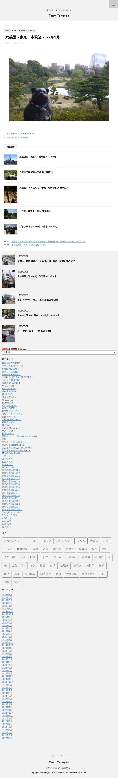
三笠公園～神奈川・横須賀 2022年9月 (37, 157)
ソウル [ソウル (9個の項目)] (81, 541)
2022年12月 (7, 710)
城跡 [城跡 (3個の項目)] (94, 549)
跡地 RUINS (8, 422)
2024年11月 (7, 645)
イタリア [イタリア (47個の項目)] (46, 541)
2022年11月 (7, 713)
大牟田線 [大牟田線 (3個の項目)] (9, 557)
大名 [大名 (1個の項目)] (105, 549)
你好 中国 (6, 521)
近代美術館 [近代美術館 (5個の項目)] (88, 574)
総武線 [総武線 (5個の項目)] (77, 565)
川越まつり (7, 464)
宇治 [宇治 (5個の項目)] (22, 557)
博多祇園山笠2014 (11, 484)
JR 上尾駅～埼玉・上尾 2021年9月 (34, 331)
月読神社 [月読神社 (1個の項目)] (71, 557)
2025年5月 (7, 628)
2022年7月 (7, 724)
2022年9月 (7, 718)
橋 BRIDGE (7, 403)
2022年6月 (7, 727)
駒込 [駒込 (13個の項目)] (17, 582)
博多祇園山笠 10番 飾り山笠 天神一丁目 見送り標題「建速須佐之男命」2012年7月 (48, 241)
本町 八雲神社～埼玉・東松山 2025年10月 (37, 300)
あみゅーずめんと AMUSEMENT (18, 448)
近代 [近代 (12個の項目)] (58, 574)
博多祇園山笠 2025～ (12, 509)
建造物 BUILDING (10, 411)
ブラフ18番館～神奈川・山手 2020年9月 (38, 226)
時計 (4, 439)
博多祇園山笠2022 (11, 501)
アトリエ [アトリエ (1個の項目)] (30, 541)
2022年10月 (7, 715)
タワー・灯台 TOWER (12, 414)
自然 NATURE (9, 417)
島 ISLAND (7, 394)
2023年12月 (7, 676)
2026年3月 (7, 600)
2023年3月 (7, 701)
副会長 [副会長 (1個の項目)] (57, 549)
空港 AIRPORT (9, 388)
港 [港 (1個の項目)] (23, 565)
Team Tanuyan (59, 15)
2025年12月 (7, 609)
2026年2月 (7, 603)
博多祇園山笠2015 (11, 487)
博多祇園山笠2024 (11, 507)
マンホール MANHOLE (13, 442)
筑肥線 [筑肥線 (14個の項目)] (64, 565)
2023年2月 (7, 704)
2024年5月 (7, 662)
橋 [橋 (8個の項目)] (109, 557)
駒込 (12, 138)
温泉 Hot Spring (9, 405)
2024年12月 (7, 642)
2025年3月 (7, 634)
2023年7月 (7, 690)
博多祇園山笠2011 (11, 476)
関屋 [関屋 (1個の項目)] (7, 582)
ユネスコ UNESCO (11, 380)
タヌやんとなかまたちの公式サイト (59, 768)
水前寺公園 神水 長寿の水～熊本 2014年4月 (38, 315)
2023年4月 (7, 699)
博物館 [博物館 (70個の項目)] (70, 549)
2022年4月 (7, 732)
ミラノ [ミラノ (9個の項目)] (8, 549)
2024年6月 (7, 659)
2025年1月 (7, 640)
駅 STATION (8, 386)
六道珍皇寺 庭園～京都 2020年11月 (36, 172)
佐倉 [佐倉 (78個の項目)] (35, 549)
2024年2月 (7, 670)
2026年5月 (7, 595)
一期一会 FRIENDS (11, 374)
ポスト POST (8, 431)
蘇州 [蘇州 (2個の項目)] (17, 574)
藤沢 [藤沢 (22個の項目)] (7, 574)
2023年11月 (7, 679)
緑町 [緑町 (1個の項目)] (101, 565)
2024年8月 (7, 654)
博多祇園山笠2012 (11, 478)
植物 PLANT (8, 433)
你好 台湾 (6, 524)
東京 (8, 138)
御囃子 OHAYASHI (11, 383)
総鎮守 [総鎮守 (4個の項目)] (90, 565)
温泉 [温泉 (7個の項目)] (14, 565)
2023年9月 (7, 685)
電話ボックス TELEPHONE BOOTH (19, 436)
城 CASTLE (7, 400)
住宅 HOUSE (8, 408)
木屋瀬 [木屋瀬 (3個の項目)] (86, 557)
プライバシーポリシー (59, 756)
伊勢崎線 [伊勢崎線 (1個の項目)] (22, 549)
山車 (4, 456)
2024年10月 (7, 648)
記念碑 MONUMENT (12, 428)
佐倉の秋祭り (8, 467)
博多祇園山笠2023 (11, 504)
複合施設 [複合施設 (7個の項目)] (30, 574)
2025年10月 (7, 614)
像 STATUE (7, 425)
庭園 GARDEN (12, 134)
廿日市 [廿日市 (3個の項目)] (44, 557)
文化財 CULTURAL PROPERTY (17, 377)
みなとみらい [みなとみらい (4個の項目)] (12, 541)
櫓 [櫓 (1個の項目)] (5, 565)
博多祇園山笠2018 (11, 495)
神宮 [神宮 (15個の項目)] (42, 565)
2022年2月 (7, 738)
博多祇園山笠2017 (11, 493)
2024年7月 (7, 656)
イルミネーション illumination (16, 450)
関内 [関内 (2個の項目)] (102, 574)
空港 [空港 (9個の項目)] (52, 565)
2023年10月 (7, 682)
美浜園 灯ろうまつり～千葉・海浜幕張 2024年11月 (44, 188)
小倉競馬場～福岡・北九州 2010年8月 (28, 245)
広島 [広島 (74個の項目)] (32, 557)
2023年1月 (7, 707)
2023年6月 (7, 693)
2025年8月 (7, 620)
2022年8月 (7, 721)
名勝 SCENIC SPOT (27, 134)
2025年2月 (7, 637)
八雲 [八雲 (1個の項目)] (45, 549)
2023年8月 (7, 687)
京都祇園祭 (7, 459)
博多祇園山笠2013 (11, 481)
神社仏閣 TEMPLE (11, 363)
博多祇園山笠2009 (11, 470)
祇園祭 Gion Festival (12, 453)
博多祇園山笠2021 (11, 498)
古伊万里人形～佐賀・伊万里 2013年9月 (36, 276)
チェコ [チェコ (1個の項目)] (94, 541)
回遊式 (26, 138)
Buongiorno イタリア (12, 512)
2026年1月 (7, 606)
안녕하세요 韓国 (10, 515)
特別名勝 (18, 138)
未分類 (5, 527)
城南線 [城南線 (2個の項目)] (83, 549)
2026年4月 (7, 597)
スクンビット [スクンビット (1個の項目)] (64, 541)
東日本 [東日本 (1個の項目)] (99, 557)
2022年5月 (7, 730)
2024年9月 (7, 651)
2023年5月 (7, 696)
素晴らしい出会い (10, 372)
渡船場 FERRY (9, 391)
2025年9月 (7, 617)
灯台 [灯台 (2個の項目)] (32, 565)
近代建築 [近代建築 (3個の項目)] (71, 574)
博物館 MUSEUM (10, 369)
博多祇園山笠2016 (11, 490)
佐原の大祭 (7, 462)
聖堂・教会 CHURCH (12, 366)
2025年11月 (7, 611)
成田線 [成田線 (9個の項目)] (57, 557)
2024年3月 (7, 668)
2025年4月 (7, 631)
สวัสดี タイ (7, 518)
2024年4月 (7, 665)
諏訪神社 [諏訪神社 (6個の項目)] (45, 574)
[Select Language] (59, 352)
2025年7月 (7, 623)
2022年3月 (7, 735)
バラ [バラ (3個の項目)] (106, 541)
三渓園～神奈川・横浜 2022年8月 (35, 211)
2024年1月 (7, 673)
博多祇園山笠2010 (11, 473)
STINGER (82, 773)
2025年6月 (7, 625)
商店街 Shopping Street (13, 445)
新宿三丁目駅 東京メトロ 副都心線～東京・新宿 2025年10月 (46, 261)
